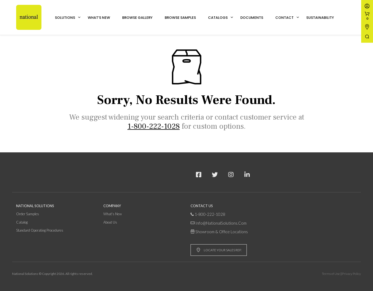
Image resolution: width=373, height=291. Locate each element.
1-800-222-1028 (210, 214)
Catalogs (218, 17)
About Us (110, 222)
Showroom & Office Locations (221, 231)
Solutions (65, 17)
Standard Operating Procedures (39, 230)
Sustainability (320, 17)
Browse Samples (180, 17)
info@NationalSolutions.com (221, 223)
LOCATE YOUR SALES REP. (218, 250)
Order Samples (27, 214)
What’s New (99, 17)
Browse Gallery (137, 17)
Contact (284, 17)
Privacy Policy (351, 274)
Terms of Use (331, 274)
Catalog (22, 222)
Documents (251, 17)
